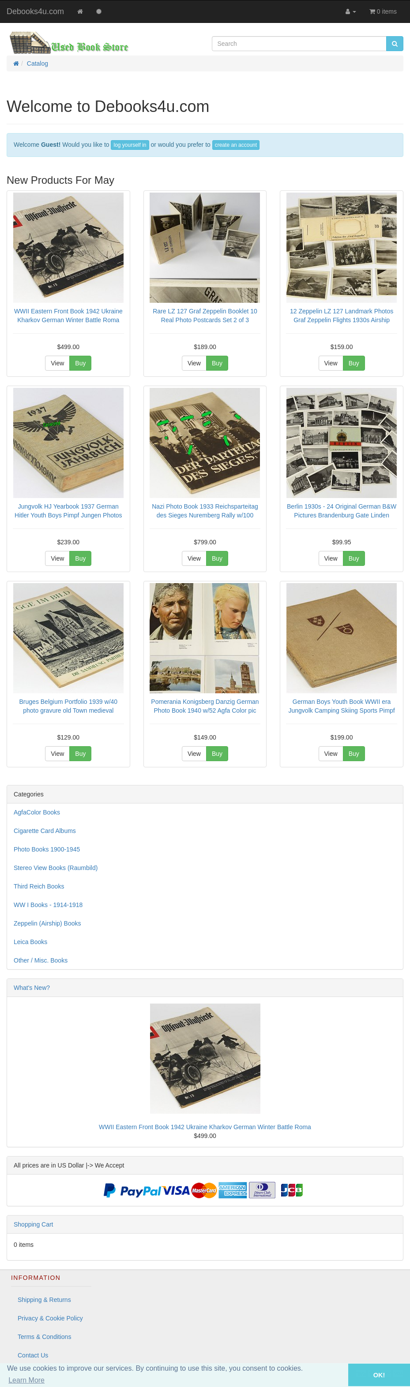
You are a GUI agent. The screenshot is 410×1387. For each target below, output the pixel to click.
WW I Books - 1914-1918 (48, 904)
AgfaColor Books (37, 812)
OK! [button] (379, 1375)
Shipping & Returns (44, 1299)
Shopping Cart (33, 1224)
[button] (335, 1375)
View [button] (57, 363)
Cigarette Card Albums (45, 830)
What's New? (32, 987)
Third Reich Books (39, 886)
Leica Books (30, 941)
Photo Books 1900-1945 (47, 849)
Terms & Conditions (44, 1336)
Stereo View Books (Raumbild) (56, 867)
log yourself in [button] (129, 145)
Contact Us (33, 1355)
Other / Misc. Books (41, 960)
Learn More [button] (26, 1380)
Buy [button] (80, 363)
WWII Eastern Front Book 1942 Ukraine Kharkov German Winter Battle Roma (205, 1126)
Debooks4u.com (35, 11)
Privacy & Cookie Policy (50, 1318)
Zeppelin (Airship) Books (47, 923)
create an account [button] (236, 145)
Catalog (37, 63)
